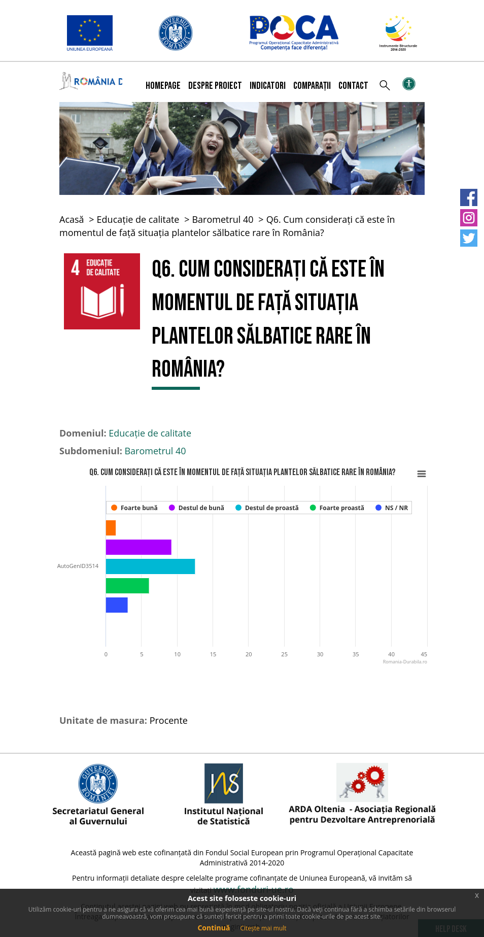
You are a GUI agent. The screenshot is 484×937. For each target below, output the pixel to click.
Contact (353, 86)
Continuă (213, 927)
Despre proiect (215, 86)
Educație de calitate (138, 219)
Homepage (163, 86)
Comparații (312, 86)
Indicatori (268, 86)
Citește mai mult (263, 928)
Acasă (71, 219)
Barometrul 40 (222, 219)
